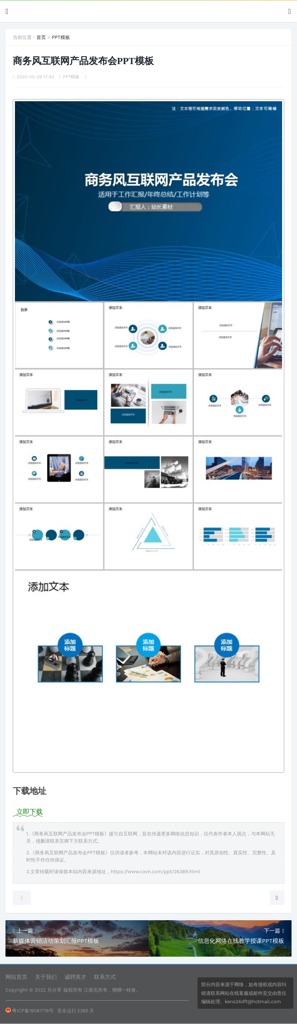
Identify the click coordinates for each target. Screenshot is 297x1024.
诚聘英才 (75, 977)
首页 (41, 37)
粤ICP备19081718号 (29, 1010)
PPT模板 (61, 37)
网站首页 (16, 977)
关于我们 (46, 977)
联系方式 (105, 977)
